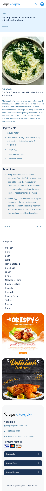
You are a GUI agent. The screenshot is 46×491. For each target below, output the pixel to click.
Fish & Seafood (8, 89)
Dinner (8, 276)
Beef (7, 256)
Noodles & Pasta (13, 280)
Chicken (9, 248)
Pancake (9, 288)
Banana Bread (11, 296)
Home (4, 14)
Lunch (8, 272)
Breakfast (10, 268)
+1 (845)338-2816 (12, 431)
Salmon (9, 304)
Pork (7, 252)
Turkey (8, 300)
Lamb (8, 260)
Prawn (8, 308)
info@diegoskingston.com (15, 426)
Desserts (9, 292)
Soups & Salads (12, 284)
